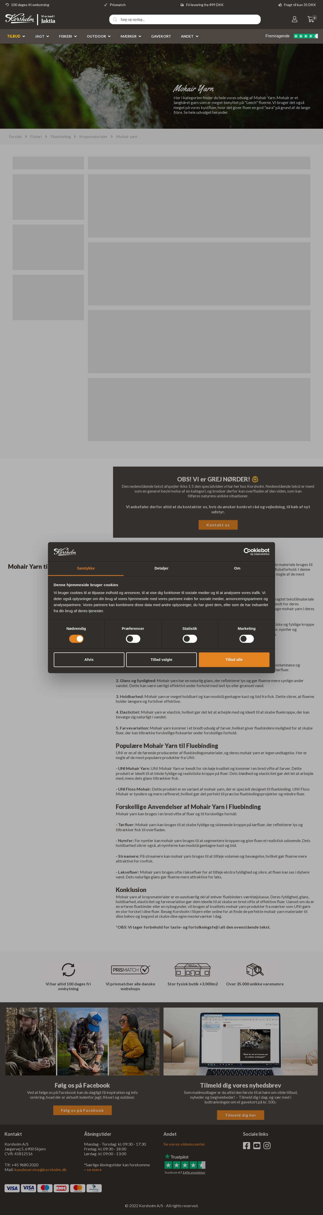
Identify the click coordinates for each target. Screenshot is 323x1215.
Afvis (89, 660)
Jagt (39, 36)
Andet (187, 36)
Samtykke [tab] (86, 568)
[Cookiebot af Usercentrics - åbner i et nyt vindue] (247, 551)
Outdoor (96, 36)
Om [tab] (237, 568)
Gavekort (161, 36)
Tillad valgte (161, 660)
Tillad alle (234, 660)
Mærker (129, 36)
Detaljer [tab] (161, 568)
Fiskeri (65, 36)
